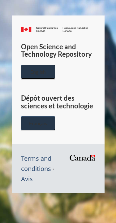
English (38, 72)
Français (38, 123)
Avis (27, 179)
